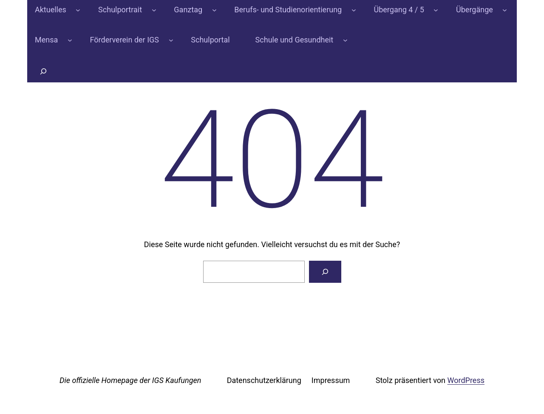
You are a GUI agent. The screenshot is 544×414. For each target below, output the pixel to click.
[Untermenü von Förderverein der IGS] (171, 40)
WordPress (466, 380)
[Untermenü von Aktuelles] (78, 10)
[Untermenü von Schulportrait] (154, 10)
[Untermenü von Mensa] (70, 40)
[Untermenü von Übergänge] (504, 10)
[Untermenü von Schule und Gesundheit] (345, 40)
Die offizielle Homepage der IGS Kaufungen (130, 380)
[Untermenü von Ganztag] (214, 10)
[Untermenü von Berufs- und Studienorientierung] (353, 10)
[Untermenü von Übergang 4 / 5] (436, 10)
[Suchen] (325, 272)
